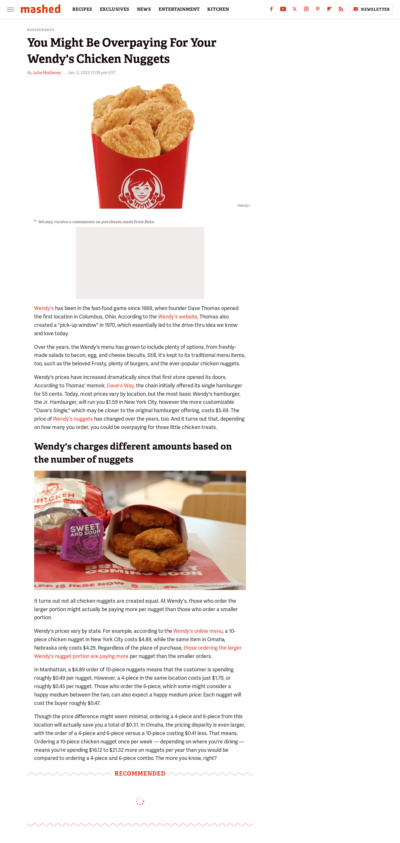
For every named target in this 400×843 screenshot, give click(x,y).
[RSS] (340, 10)
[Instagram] (306, 10)
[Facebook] (271, 10)
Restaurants (40, 30)
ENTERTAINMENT (179, 9)
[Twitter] (294, 10)
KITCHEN (218, 9)
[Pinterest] (317, 10)
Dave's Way (120, 385)
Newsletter (371, 9)
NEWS (144, 9)
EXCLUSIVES (114, 9)
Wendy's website (177, 316)
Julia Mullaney (47, 73)
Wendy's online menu (198, 631)
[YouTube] (283, 10)
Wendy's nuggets (73, 418)
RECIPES (82, 9)
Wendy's (44, 308)
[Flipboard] (329, 10)
